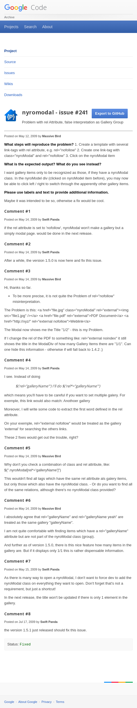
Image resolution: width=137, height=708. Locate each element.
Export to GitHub (109, 113)
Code (25, 7)
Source (10, 62)
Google (9, 701)
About (47, 27)
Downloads (13, 95)
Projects (11, 27)
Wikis (8, 84)
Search (30, 27)
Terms (60, 701)
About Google (27, 701)
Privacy (47, 701)
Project (10, 51)
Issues (9, 73)
